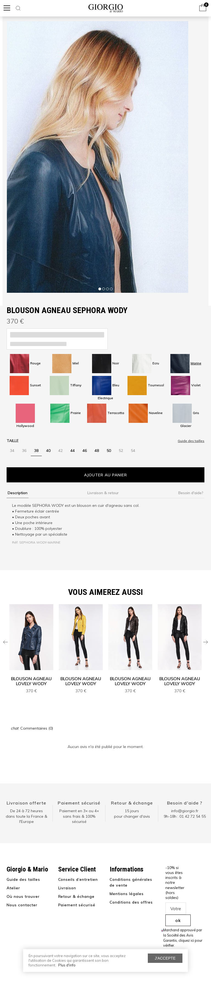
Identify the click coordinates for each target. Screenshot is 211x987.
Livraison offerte (26, 803)
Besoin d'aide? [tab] (190, 492)
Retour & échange (132, 803)
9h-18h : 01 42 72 (185, 816)
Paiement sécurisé (79, 803)
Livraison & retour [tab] (103, 492)
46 (84, 450)
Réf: (15, 542)
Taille (13, 440)
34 (12, 450)
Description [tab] (17, 492)
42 (60, 450)
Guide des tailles (23, 879)
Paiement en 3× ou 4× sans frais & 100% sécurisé (79, 816)
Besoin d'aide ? (184, 803)
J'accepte (165, 958)
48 (97, 450)
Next (205, 642)
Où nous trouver (23, 896)
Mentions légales (127, 893)
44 (72, 450)
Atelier (13, 887)
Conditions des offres (131, 902)
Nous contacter (22, 904)
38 (36, 450)
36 (24, 450)
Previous (5, 642)
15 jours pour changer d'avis (132, 813)
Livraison (67, 887)
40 (48, 450)
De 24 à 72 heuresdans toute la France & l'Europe (26, 816)
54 (133, 450)
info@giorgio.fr (184, 810)
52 (121, 450)
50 (109, 450)
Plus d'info (67, 965)
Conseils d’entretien (78, 879)
